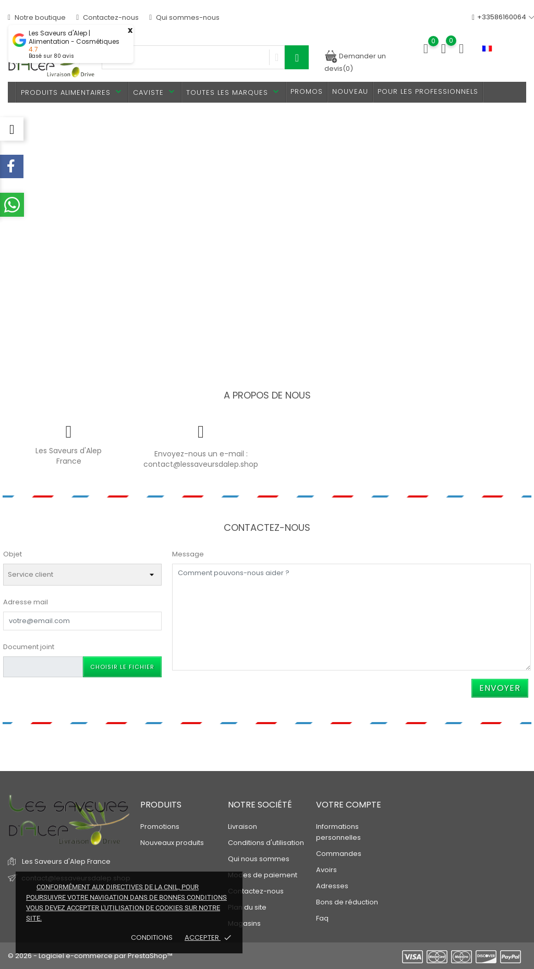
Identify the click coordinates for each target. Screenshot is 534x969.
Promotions (159, 826)
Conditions (152, 937)
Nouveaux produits (172, 843)
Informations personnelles (338, 832)
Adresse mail (25, 602)
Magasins (244, 923)
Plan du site (247, 907)
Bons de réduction (347, 902)
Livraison (242, 826)
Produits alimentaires (72, 91)
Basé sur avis (51, 56)
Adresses (332, 886)
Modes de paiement (262, 875)
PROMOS (306, 91)
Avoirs (326, 870)
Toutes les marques (233, 91)
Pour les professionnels (428, 91)
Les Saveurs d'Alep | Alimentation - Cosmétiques (74, 37)
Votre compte (348, 805)
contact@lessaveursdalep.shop (200, 464)
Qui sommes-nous (184, 17)
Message (188, 554)
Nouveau (350, 91)
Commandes (338, 854)
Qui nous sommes (258, 859)
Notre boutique (37, 17)
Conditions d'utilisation (266, 843)
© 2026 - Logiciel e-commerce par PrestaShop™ (90, 956)
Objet (12, 554)
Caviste (155, 91)
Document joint (28, 647)
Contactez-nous (107, 17)
